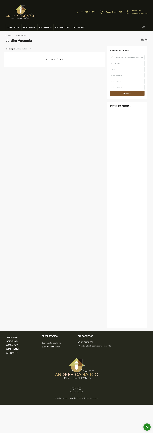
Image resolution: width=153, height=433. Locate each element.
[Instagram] (80, 390)
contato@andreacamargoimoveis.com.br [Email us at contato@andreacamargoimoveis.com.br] (95, 346)
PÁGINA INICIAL (14, 27)
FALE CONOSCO (79, 27)
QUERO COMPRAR (62, 27)
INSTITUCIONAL (29, 27)
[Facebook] (73, 390)
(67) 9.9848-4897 (88, 12)
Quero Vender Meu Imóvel (52, 343)
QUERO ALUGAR (45, 27)
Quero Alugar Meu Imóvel (51, 347)
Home (10, 36)
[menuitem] (143, 27)
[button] (142, 39)
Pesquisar (127, 93)
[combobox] (24, 48)
